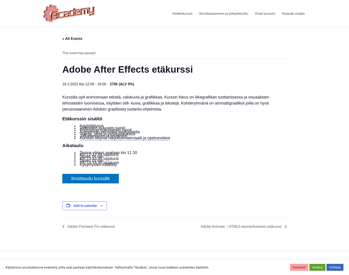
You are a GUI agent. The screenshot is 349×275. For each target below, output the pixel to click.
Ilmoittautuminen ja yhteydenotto (223, 14)
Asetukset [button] (299, 267)
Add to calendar (85, 205)
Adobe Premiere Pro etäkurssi (91, 226)
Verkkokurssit (182, 14)
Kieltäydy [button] (335, 267)
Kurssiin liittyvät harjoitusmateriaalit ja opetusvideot (125, 138)
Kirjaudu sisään (293, 14)
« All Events (72, 39)
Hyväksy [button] (317, 267)
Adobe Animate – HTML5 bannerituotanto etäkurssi (241, 226)
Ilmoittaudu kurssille (90, 178)
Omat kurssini (265, 14)
